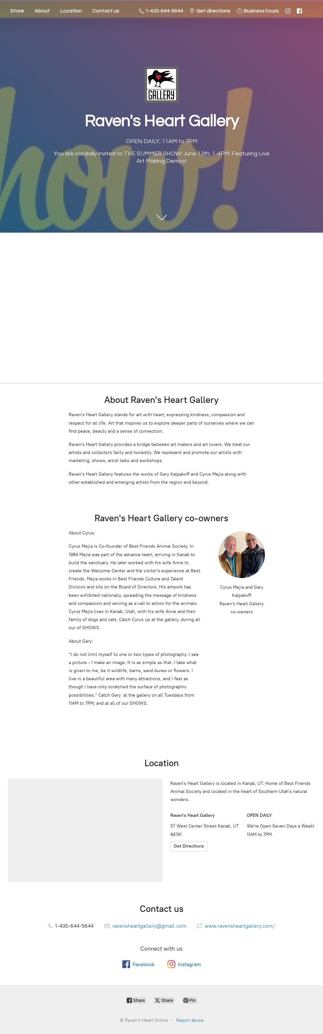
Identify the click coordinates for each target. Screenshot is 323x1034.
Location (71, 11)
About (42, 11)
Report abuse (190, 1020)
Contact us (105, 11)
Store (17, 11)
